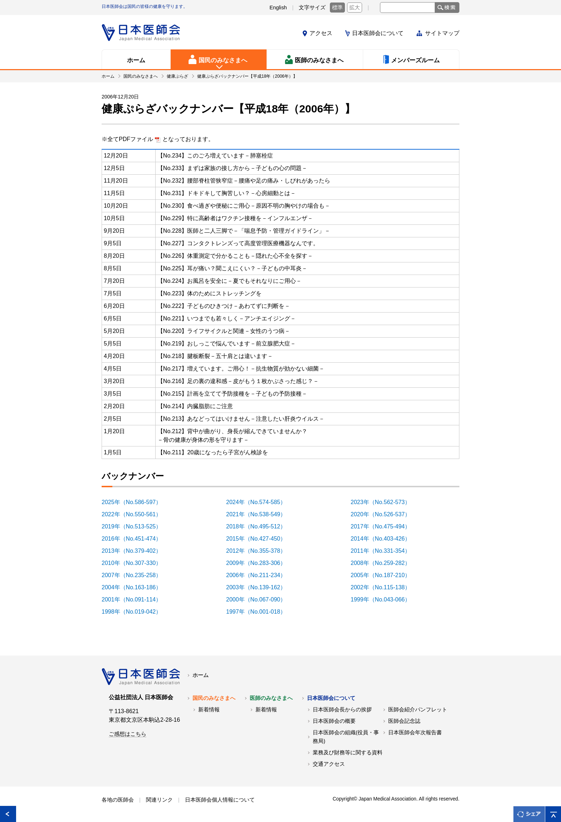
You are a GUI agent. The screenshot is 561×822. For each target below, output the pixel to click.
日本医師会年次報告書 (415, 732)
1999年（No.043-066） (384, 599)
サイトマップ (442, 33)
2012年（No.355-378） (260, 551)
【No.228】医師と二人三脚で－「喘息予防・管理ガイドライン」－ (244, 231)
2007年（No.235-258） (135, 575)
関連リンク (159, 800)
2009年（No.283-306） (260, 563)
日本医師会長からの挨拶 (342, 709)
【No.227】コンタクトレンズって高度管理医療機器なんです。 (238, 243)
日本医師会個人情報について (220, 800)
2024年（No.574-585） (260, 502)
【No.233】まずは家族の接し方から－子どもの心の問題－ (232, 168)
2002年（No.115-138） (384, 587)
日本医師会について (378, 33)
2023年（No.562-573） (384, 502)
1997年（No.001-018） (260, 612)
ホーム (200, 675)
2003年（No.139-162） (260, 587)
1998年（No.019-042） (135, 612)
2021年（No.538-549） (260, 514)
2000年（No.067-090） (260, 599)
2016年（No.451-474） (135, 539)
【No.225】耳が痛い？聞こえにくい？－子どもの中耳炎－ (232, 268)
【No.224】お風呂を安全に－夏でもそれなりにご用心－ (229, 281)
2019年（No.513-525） (135, 526)
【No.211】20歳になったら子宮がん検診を (212, 452)
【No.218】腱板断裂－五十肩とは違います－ (215, 356)
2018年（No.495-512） (260, 526)
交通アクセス (329, 764)
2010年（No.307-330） (135, 563)
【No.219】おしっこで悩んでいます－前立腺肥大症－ (226, 343)
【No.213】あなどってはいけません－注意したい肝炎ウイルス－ (241, 419)
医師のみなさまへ (271, 698)
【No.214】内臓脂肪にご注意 (195, 406)
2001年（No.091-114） (135, 599)
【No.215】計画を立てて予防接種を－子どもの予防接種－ (232, 394)
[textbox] (407, 7)
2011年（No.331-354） (384, 551)
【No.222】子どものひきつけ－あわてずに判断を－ (224, 306)
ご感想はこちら (127, 734)
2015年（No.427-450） (260, 539)
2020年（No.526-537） (384, 514)
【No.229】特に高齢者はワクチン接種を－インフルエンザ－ (235, 218)
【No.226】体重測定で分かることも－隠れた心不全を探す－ (235, 256)
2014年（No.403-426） (384, 539)
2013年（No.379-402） (135, 551)
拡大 (354, 7)
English (278, 7)
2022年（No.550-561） (135, 514)
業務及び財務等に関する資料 (347, 752)
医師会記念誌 (404, 721)
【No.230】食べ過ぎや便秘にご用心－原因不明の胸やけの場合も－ (244, 206)
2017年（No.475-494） (384, 526)
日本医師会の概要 (334, 721)
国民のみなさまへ (213, 698)
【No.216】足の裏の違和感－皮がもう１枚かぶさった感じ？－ (238, 381)
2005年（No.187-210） (384, 575)
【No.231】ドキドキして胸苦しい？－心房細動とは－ (226, 193)
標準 (337, 7)
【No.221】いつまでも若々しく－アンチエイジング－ (226, 318)
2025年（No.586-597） (135, 502)
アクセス (320, 33)
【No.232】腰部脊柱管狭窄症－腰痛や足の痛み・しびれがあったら (244, 181)
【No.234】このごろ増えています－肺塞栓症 (215, 156)
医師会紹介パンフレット (417, 709)
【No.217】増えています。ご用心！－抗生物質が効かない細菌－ (241, 369)
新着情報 (209, 709)
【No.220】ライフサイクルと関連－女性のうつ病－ (224, 331)
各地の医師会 (118, 800)
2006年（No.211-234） (260, 575)
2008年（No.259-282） (384, 563)
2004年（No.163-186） (135, 587)
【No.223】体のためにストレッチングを (209, 293)
